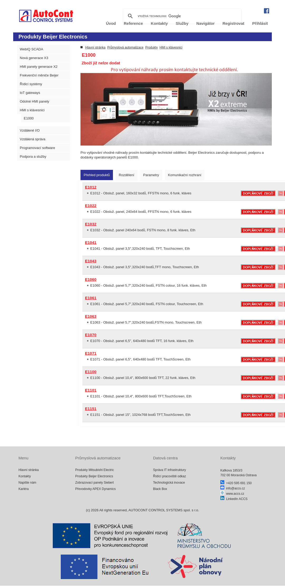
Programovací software (37, 148)
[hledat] (181, 16)
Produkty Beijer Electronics (94, 476)
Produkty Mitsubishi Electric (94, 470)
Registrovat (233, 23)
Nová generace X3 (34, 58)
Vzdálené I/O (30, 130)
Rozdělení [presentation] (126, 175)
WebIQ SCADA (31, 49)
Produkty (151, 47)
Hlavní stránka (95, 47)
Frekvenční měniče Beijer (39, 75)
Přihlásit (260, 23)
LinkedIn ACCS (234, 499)
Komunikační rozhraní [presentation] (184, 175)
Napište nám (27, 482)
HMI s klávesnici (32, 110)
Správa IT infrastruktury (169, 470)
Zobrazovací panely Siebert (94, 482)
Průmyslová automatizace (125, 47)
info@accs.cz (232, 488)
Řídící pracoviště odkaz (169, 476)
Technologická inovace (169, 482)
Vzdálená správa (32, 139)
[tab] (96, 175)
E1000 (29, 118)
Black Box (160, 489)
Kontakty (24, 476)
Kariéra (23, 489)
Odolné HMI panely (34, 101)
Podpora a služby (33, 156)
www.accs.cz (232, 493)
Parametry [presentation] (151, 175)
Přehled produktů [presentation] (97, 175)
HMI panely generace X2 (39, 67)
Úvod (111, 23)
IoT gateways (30, 93)
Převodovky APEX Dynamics (95, 489)
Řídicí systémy (31, 84)
